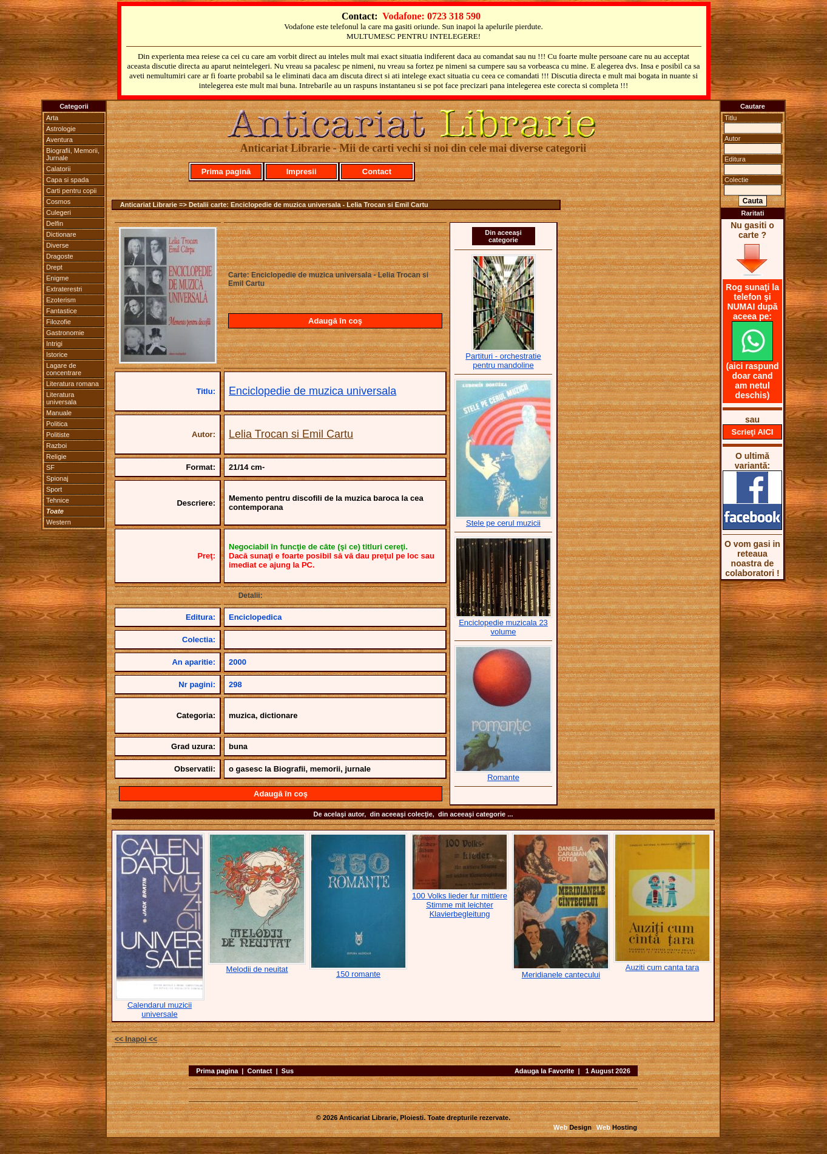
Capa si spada (67, 179)
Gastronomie (65, 332)
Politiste (58, 434)
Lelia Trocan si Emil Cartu (291, 434)
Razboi (56, 445)
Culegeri (58, 212)
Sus (288, 1070)
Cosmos (58, 201)
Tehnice (57, 500)
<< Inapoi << (136, 1039)
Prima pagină (226, 171)
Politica (56, 423)
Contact (376, 171)
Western (58, 522)
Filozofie (58, 321)
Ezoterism (61, 300)
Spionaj (57, 478)
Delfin (54, 223)
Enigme (57, 278)
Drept (54, 267)
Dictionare (61, 234)
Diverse (57, 245)
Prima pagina (217, 1070)
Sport (54, 489)
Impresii (301, 171)
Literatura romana (72, 383)
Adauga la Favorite (544, 1070)
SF (50, 467)
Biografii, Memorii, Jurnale (73, 154)
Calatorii (58, 168)
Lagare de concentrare (63, 369)
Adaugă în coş (335, 320)
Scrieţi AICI (753, 431)
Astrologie (61, 128)
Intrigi (54, 343)
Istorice (56, 354)
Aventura (59, 139)
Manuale (59, 412)
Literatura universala (61, 398)
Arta (52, 117)
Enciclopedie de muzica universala (312, 391)
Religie (56, 456)
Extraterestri (64, 289)
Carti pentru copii (71, 190)
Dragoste (59, 256)
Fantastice (61, 310)
